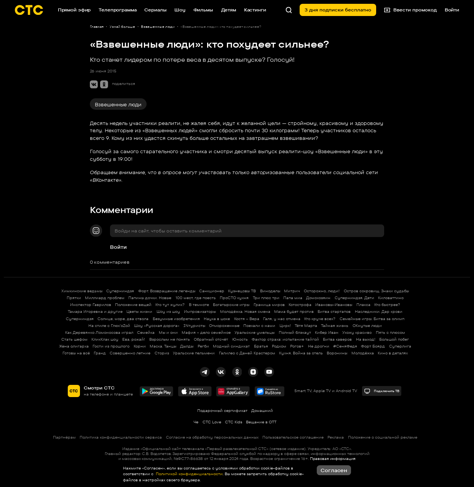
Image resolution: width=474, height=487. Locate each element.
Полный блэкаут (295, 332)
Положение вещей (133, 304)
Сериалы (155, 10)
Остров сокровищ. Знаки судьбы (376, 290)
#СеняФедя (345, 346)
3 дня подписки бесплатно (338, 10)
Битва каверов (337, 339)
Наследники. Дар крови (378, 311)
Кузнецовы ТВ (242, 290)
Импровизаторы (200, 311)
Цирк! (285, 325)
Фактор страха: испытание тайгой (285, 339)
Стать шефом (74, 339)
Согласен (334, 470)
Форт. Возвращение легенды (166, 290)
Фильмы (203, 10)
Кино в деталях (393, 353)
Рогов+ (297, 346)
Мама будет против (294, 311)
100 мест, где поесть (196, 297)
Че (195, 422)
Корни (140, 346)
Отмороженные (224, 325)
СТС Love (212, 422)
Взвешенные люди (118, 104)
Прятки (74, 297)
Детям (228, 10)
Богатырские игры (231, 304)
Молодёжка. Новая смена (245, 311)
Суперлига (400, 346)
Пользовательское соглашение (293, 437)
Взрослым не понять (169, 339)
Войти (118, 247)
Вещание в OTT (261, 422)
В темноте (199, 304)
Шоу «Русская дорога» (156, 325)
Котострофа (300, 304)
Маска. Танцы (163, 346)
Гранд (100, 353)
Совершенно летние (130, 353)
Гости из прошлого (111, 346)
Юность (240, 339)
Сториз (162, 353)
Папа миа (292, 297)
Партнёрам (64, 437)
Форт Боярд (373, 346)
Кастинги (255, 10)
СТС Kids (233, 422)
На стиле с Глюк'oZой (109, 325)
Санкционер (211, 290)
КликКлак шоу (104, 339)
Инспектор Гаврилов (90, 304)
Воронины (337, 353)
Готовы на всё (76, 353)
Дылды (186, 346)
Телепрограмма (117, 10)
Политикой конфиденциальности (189, 473)
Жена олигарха (74, 346)
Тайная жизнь (334, 325)
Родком (279, 346)
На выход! (365, 339)
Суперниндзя (120, 290)
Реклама (335, 437)
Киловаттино (391, 297)
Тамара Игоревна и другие (95, 311)
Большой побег (394, 339)
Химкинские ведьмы (81, 290)
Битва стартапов (334, 311)
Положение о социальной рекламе (382, 437)
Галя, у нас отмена (281, 318)
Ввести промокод (410, 9)
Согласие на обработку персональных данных (212, 437)
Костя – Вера (246, 318)
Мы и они (168, 332)
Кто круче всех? (319, 318)
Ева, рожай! (133, 339)
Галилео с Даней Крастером (247, 353)
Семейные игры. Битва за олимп (372, 318)
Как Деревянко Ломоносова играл (99, 332)
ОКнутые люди (367, 325)
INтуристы (194, 325)
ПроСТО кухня (234, 297)
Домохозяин (318, 297)
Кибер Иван (326, 332)
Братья (261, 346)
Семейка (146, 332)
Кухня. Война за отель (301, 353)
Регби (203, 346)
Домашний (262, 410)
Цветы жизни (139, 311)
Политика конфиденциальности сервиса (121, 437)
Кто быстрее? (387, 304)
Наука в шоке (217, 318)
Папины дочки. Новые (149, 297)
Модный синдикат (231, 346)
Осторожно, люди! (322, 290)
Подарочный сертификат (222, 410)
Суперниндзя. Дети (354, 297)
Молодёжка (362, 353)
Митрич (292, 290)
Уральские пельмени (194, 353)
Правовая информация (333, 458)
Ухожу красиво (357, 332)
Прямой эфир (74, 10)
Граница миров (269, 304)
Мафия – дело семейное (206, 332)
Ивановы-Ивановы (333, 304)
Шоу (179, 10)
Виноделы (270, 290)
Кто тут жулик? (170, 304)
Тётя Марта (306, 325)
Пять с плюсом (390, 332)
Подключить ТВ (381, 391)
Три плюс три (266, 297)
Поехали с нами (259, 325)
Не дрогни (318, 346)
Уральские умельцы (255, 332)
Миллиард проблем (104, 297)
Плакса (363, 304)
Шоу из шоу (168, 311)
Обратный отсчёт (211, 339)
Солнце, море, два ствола (122, 318)
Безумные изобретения (176, 318)
